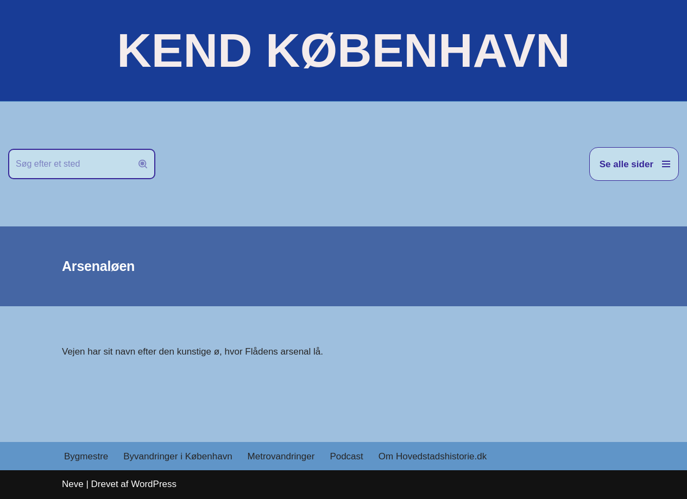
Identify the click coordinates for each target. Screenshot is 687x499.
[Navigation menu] (634, 164)
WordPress (154, 484)
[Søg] (69, 164)
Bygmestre (86, 456)
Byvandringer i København (177, 456)
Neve (73, 484)
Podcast (346, 456)
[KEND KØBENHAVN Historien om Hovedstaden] (343, 50)
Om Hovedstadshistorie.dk (433, 456)
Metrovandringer (281, 456)
